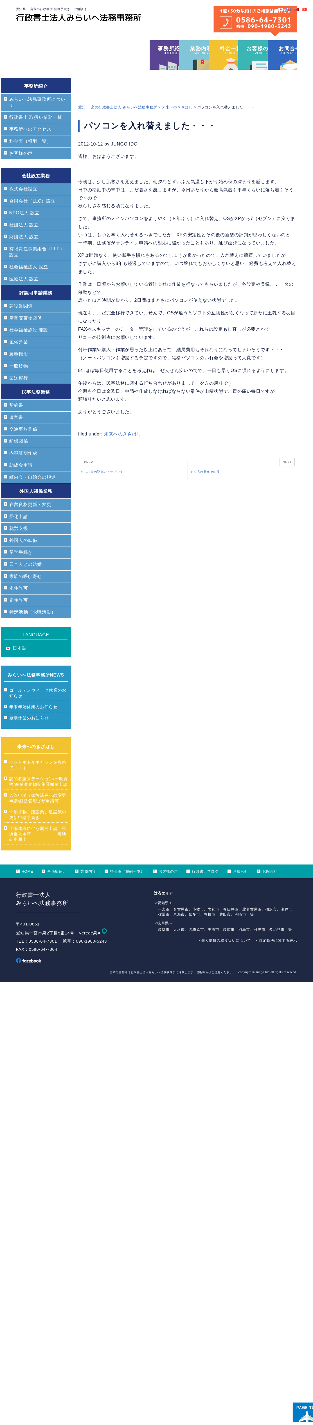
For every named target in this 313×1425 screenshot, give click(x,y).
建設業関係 (21, 321)
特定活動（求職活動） (32, 627)
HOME (27, 886)
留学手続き (21, 567)
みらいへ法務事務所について (37, 117)
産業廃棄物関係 (25, 333)
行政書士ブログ (205, 886)
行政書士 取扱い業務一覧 (35, 132)
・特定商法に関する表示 (276, 955)
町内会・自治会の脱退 (32, 492)
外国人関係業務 (35, 506)
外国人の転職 (23, 555)
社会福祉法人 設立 (28, 281)
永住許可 (18, 603)
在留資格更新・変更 (30, 519)
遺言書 (16, 432)
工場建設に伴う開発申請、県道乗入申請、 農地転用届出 (37, 849)
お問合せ (270, 886)
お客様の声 (21, 168)
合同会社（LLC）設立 (32, 216)
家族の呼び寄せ (25, 591)
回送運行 (18, 393)
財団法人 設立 (24, 251)
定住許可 (18, 615)
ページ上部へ (293, 1386)
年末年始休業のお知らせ (33, 721)
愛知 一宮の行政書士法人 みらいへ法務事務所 (117, 122)
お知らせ (240, 886)
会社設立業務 (36, 190)
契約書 (16, 420)
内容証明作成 (23, 468)
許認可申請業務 (35, 307)
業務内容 (88, 886)
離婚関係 (18, 456)
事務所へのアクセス (30, 144)
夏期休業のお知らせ (29, 732)
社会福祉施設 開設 (28, 344)
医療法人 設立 (24, 293)
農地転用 (18, 368)
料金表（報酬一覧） (30, 156)
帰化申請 (18, 531)
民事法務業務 (36, 407)
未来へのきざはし (177, 122)
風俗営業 (18, 357)
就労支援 (18, 543)
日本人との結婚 (25, 579)
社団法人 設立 (24, 239)
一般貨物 (18, 380)
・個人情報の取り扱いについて (224, 955)
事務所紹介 (36, 101)
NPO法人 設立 (24, 227)
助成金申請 (21, 480)
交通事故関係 (23, 444)
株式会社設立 (23, 203)
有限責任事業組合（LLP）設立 (37, 266)
